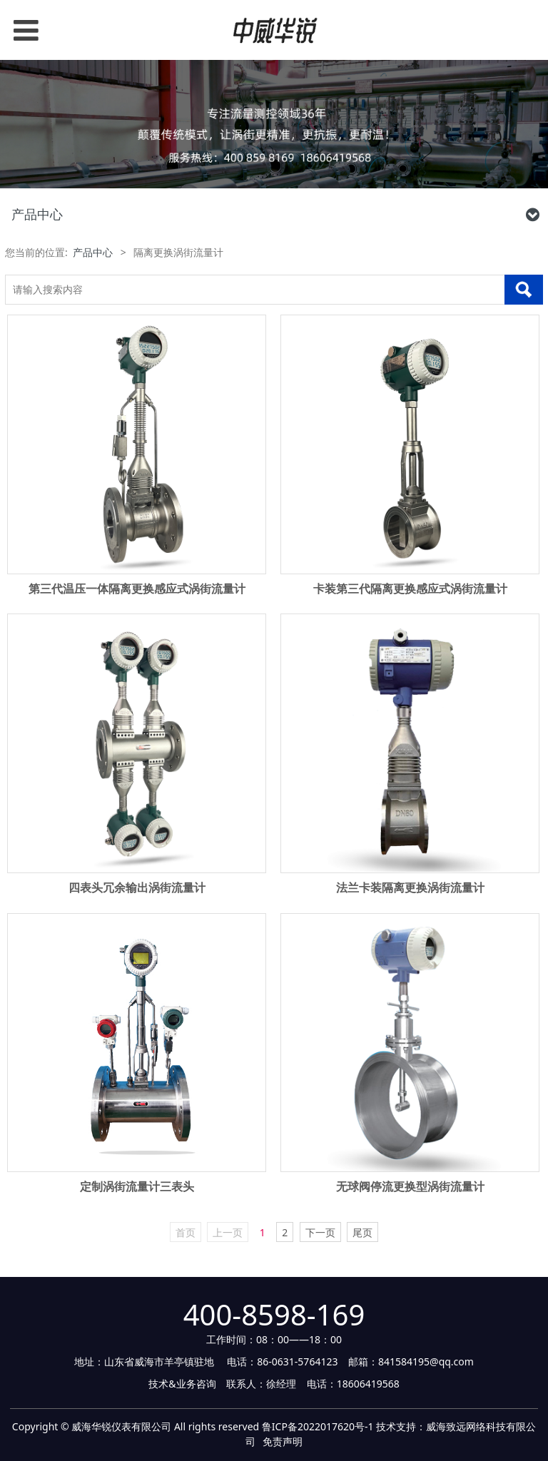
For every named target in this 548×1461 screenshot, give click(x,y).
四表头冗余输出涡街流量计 (137, 887)
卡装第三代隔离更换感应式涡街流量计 (410, 588)
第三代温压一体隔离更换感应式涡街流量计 (137, 588)
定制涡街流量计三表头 (137, 1186)
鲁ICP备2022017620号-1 (318, 1426)
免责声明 (283, 1441)
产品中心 (93, 252)
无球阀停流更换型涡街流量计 (410, 1186)
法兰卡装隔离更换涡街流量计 (410, 887)
